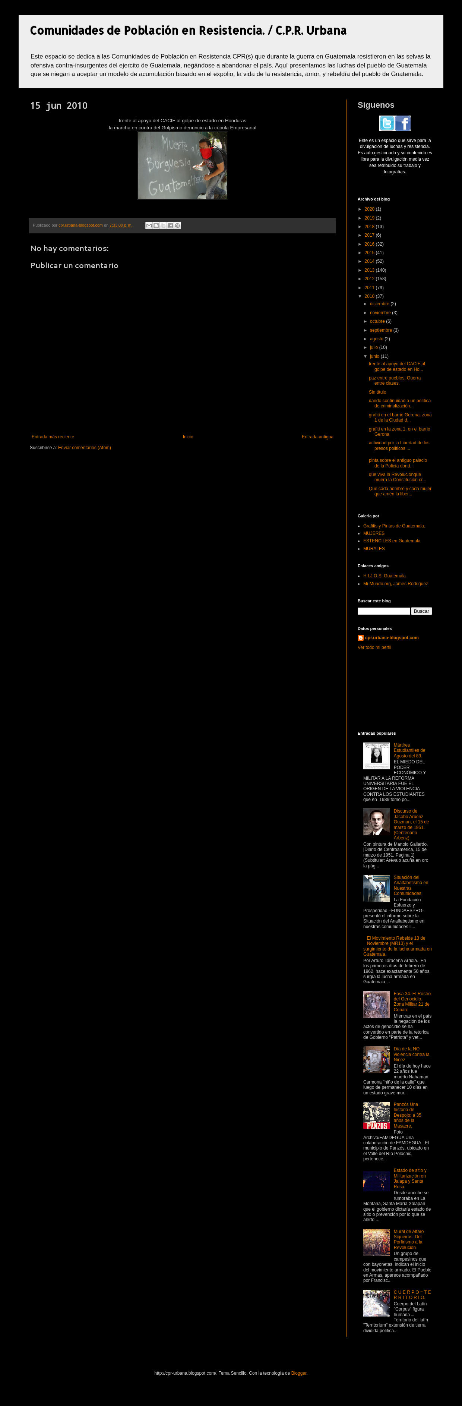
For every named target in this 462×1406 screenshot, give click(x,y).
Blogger (299, 1373)
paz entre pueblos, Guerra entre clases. (395, 380)
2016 (370, 244)
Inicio (188, 436)
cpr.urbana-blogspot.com (392, 637)
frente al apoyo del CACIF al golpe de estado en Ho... (397, 366)
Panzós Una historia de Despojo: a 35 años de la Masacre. (407, 1115)
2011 (370, 287)
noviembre (381, 312)
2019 (370, 218)
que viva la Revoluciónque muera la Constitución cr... (397, 477)
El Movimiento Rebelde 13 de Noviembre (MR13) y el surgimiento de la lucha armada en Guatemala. (397, 946)
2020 (370, 209)
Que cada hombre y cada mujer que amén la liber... (400, 491)
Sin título (377, 392)
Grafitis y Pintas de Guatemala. (394, 526)
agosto (377, 338)
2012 (370, 278)
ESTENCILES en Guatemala (391, 540)
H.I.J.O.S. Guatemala (384, 576)
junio (375, 356)
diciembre (380, 303)
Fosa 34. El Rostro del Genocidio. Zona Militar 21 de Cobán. (412, 1001)
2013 (370, 270)
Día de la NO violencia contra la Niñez (412, 1054)
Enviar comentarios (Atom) (84, 447)
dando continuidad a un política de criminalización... (400, 403)
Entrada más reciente (53, 436)
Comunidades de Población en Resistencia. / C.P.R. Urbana (188, 30)
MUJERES (374, 533)
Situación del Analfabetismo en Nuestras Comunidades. (411, 885)
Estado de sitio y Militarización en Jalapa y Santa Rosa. (410, 1178)
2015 (370, 252)
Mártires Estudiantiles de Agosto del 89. (409, 751)
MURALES (374, 548)
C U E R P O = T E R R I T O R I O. (412, 1295)
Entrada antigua (317, 436)
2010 (370, 296)
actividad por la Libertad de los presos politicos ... (399, 445)
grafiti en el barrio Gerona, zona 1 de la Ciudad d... (400, 417)
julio (374, 347)
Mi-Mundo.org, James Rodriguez (395, 583)
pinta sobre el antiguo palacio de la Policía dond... (398, 463)
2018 (370, 226)
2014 (370, 261)
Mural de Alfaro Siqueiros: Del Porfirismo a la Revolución (409, 1239)
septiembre (381, 330)
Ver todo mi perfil (374, 647)
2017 (370, 235)
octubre (378, 321)
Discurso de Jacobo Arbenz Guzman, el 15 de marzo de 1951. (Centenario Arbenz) (411, 824)
